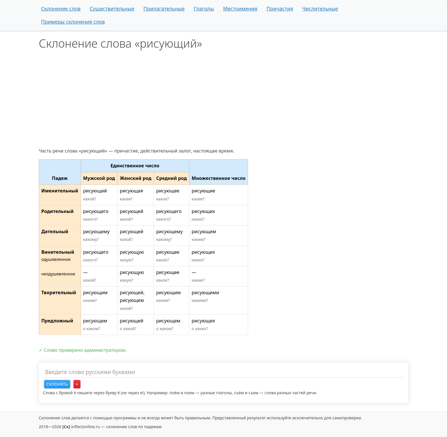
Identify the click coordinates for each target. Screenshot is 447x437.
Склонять (57, 384)
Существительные (112, 8)
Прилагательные (164, 8)
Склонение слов (61, 8)
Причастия (280, 8)
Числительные (320, 8)
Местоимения (240, 8)
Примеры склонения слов (73, 21)
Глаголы (204, 8)
